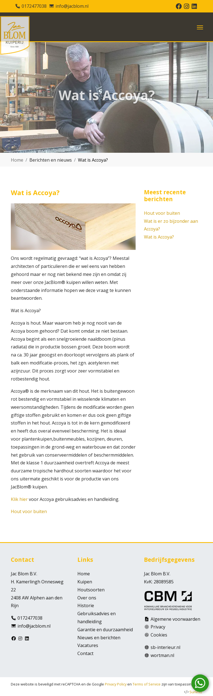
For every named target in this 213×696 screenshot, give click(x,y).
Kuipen (84, 582)
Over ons (86, 598)
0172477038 (34, 6)
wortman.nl (162, 655)
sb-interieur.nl (165, 647)
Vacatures (87, 645)
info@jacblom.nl (71, 6)
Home (17, 160)
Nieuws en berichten (98, 638)
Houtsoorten (91, 590)
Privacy (158, 627)
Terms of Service (147, 684)
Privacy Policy (115, 684)
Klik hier (19, 499)
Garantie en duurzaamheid (105, 630)
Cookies (159, 635)
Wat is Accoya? (159, 237)
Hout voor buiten (29, 511)
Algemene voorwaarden (175, 619)
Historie (85, 605)
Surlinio (195, 691)
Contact (85, 653)
